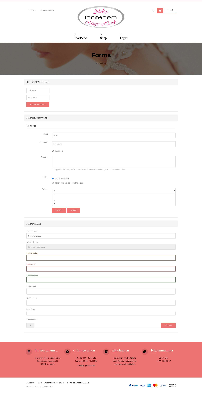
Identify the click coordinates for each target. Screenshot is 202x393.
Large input (31, 286)
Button (168, 325)
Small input (31, 309)
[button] (170, 10)
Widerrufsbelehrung (54, 383)
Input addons (31, 319)
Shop (103, 38)
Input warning (32, 253)
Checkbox (57, 151)
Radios (45, 177)
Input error (30, 264)
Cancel (59, 210)
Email (46, 134)
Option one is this (60, 178)
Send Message (38, 105)
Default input (31, 298)
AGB (40, 383)
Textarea (44, 157)
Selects (45, 189)
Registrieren (47, 10)
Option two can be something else (67, 183)
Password (44, 142)
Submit (73, 210)
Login (31, 10)
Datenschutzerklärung (78, 383)
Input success (32, 275)
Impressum (30, 383)
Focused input (32, 231)
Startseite (81, 38)
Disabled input (32, 242)
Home (97, 63)
